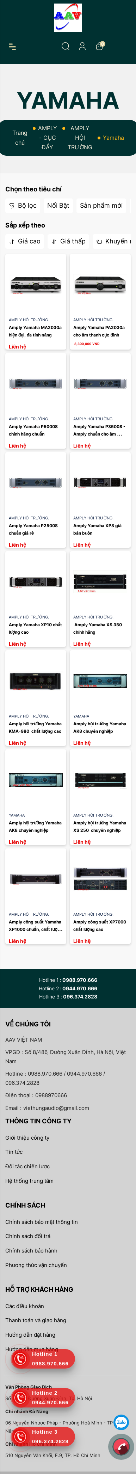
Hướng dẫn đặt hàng (30, 1334)
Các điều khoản (24, 1306)
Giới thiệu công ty (27, 1137)
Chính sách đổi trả (27, 1236)
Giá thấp (68, 241)
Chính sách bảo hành (31, 1250)
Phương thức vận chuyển (36, 1265)
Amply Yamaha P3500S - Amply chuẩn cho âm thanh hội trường (99, 434)
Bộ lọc (23, 205)
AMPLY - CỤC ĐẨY (47, 138)
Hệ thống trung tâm (29, 1181)
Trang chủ (19, 137)
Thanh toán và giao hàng (35, 1320)
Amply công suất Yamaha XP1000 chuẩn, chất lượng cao (36, 929)
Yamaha (81, 716)
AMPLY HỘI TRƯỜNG (80, 138)
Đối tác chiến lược (27, 1166)
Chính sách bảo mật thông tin (41, 1222)
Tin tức (14, 1151)
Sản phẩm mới (101, 205)
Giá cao (25, 241)
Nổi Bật (58, 205)
